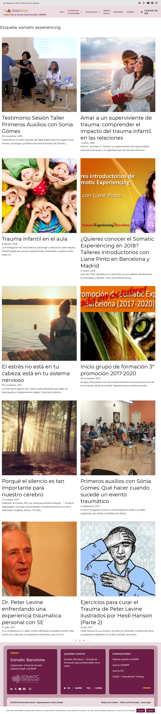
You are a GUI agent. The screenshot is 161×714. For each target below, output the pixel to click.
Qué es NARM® (120, 665)
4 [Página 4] (83, 640)
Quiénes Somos (106, 12)
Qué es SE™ (118, 671)
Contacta (130, 12)
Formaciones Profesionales (74, 12)
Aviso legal (146, 702)
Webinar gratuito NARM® (125, 659)
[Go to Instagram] (156, 3)
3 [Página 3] (79, 640)
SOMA (98, 688)
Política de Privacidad (129, 702)
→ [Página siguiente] (88, 640)
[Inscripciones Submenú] (99, 12)
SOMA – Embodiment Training (128, 676)
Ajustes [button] (150, 710)
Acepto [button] (141, 710)
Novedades (118, 12)
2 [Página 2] (75, 640)
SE (68, 688)
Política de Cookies (109, 702)
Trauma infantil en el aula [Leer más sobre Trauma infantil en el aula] (34, 239)
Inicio (62, 12)
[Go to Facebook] (152, 3)
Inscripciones (91, 12)
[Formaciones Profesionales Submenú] (81, 12)
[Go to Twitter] (144, 3)
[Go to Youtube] (148, 3)
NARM (78, 688)
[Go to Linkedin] (139, 3)
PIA (88, 688)
